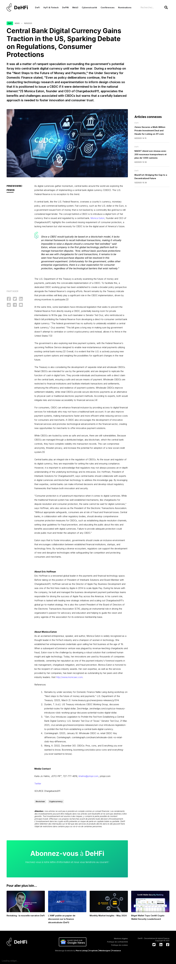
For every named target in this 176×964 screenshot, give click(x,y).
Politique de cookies (119, 945)
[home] (18, 7)
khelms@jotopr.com (88, 776)
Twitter (37, 783)
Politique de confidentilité (117, 942)
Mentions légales (121, 938)
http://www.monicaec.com (69, 677)
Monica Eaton (97, 218)
